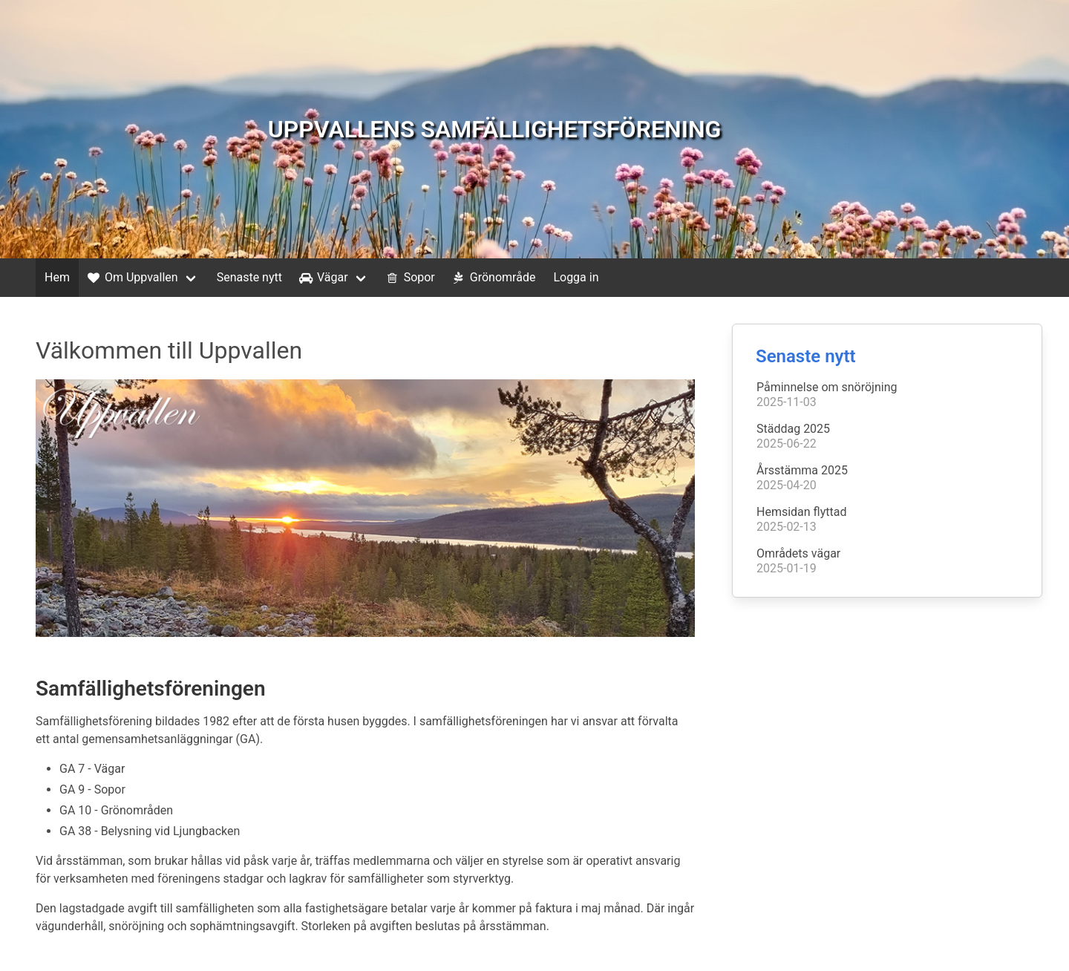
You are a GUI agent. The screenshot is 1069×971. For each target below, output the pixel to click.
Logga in (575, 277)
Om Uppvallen (131, 278)
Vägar (322, 278)
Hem (57, 277)
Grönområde (493, 278)
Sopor (409, 278)
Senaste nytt (249, 277)
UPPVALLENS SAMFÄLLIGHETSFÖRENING (495, 129)
